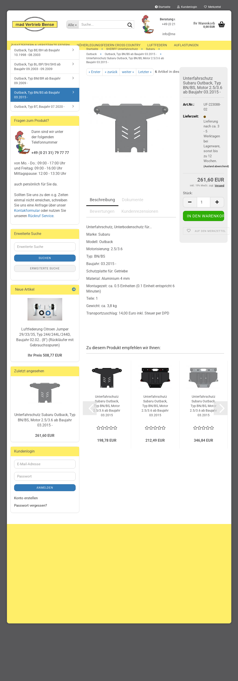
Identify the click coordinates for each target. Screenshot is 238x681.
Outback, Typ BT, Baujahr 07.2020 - (39, 114)
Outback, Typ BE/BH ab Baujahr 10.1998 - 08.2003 (37, 60)
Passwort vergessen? (30, 513)
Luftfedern (157, 45)
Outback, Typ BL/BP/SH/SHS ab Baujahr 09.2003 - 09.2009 (37, 74)
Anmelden (45, 495)
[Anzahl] (203, 210)
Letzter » (144, 79)
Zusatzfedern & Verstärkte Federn (40, 45)
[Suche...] (72, 24)
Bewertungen (102, 219)
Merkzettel (212, 7)
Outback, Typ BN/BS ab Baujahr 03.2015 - (37, 103)
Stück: (188, 201)
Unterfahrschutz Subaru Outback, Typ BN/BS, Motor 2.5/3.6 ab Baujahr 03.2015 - (44, 427)
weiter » (128, 79)
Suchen (45, 266)
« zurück (111, 79)
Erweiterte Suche (45, 276)
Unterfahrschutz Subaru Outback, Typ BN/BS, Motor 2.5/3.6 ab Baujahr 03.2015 (106, 414)
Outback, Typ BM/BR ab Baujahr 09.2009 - (37, 88)
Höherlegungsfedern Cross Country (108, 45)
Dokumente (132, 207)
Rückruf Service (40, 224)
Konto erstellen (26, 506)
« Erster (94, 79)
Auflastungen (186, 45)
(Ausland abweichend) (216, 174)
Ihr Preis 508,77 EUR (45, 363)
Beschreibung (102, 207)
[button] (190, 210)
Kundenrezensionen (139, 219)
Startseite (162, 7)
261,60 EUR (44, 443)
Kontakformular (27, 218)
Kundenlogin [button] (187, 7)
